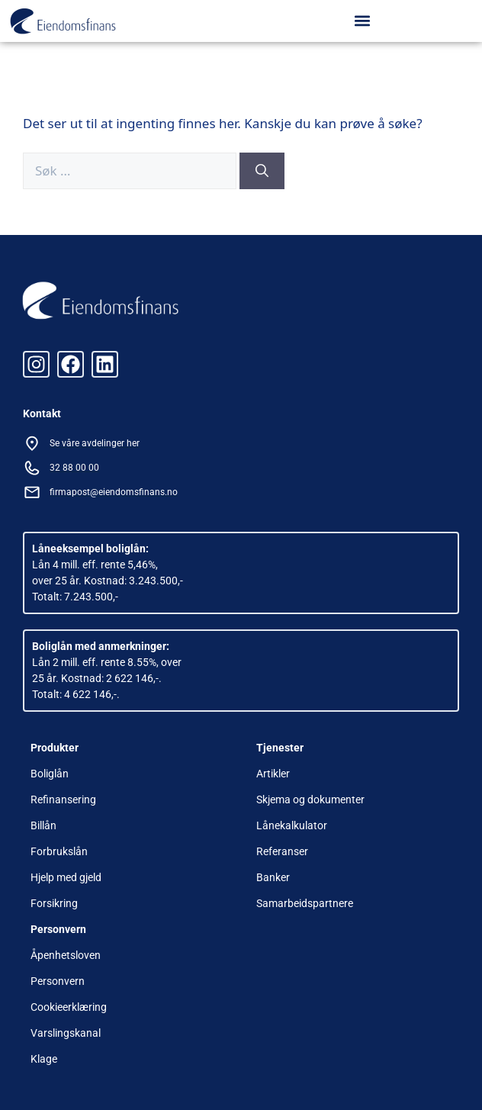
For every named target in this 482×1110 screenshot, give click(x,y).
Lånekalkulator (291, 825)
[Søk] (261, 171)
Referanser (282, 851)
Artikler (273, 773)
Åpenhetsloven (66, 955)
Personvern (58, 981)
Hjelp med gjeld (66, 877)
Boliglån (50, 773)
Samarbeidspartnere (304, 903)
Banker (273, 877)
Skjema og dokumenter (310, 799)
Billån (43, 825)
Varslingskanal (66, 1033)
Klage (44, 1059)
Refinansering (63, 799)
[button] (361, 20)
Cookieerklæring (69, 1007)
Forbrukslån (59, 851)
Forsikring (54, 903)
